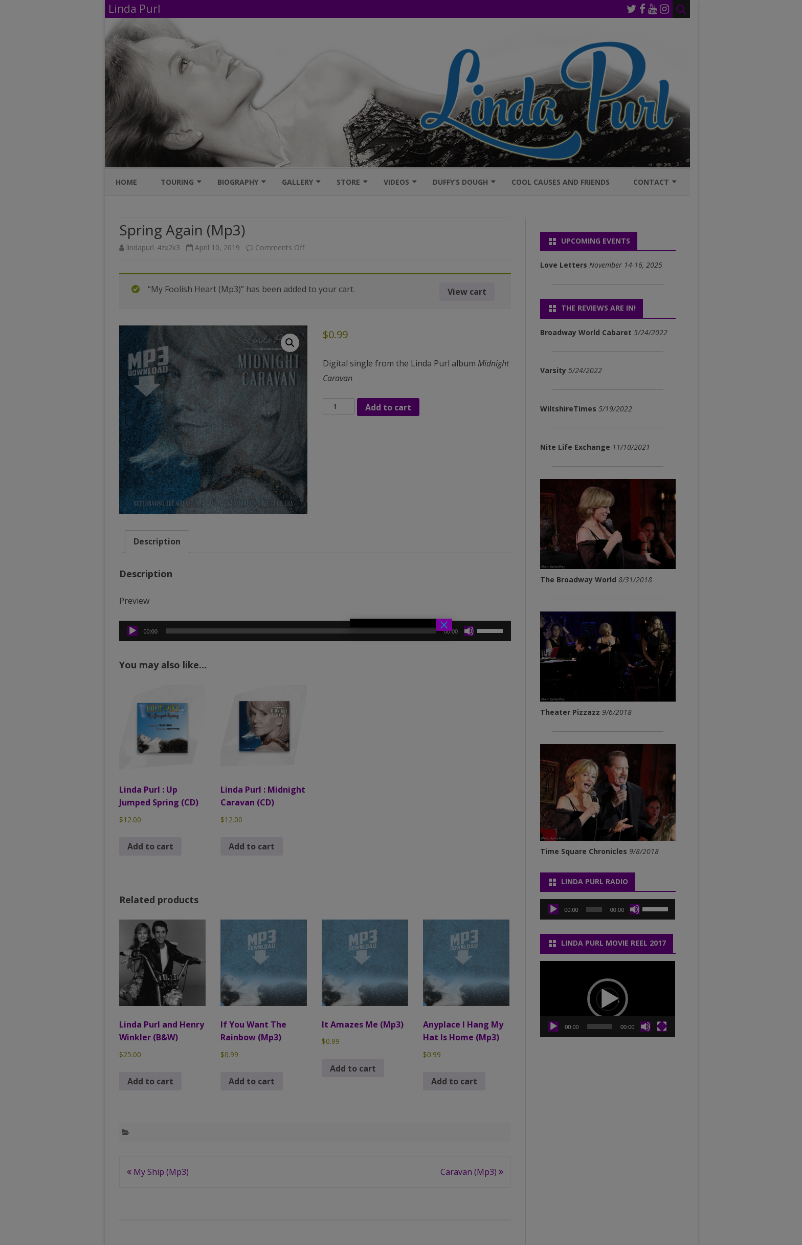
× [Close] (444, 625)
